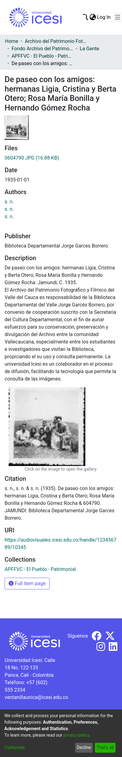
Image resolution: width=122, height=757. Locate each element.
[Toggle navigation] (118, 17)
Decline (84, 747)
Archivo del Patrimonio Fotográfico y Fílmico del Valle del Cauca (55, 41)
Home (11, 41)
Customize (14, 747)
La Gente (89, 49)
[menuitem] (92, 17)
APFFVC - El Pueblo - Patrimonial (42, 56)
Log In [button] (104, 17)
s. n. (9, 202)
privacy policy (76, 735)
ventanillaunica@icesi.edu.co (36, 697)
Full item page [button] (27, 583)
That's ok (105, 747)
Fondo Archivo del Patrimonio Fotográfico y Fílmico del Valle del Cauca (42, 49)
